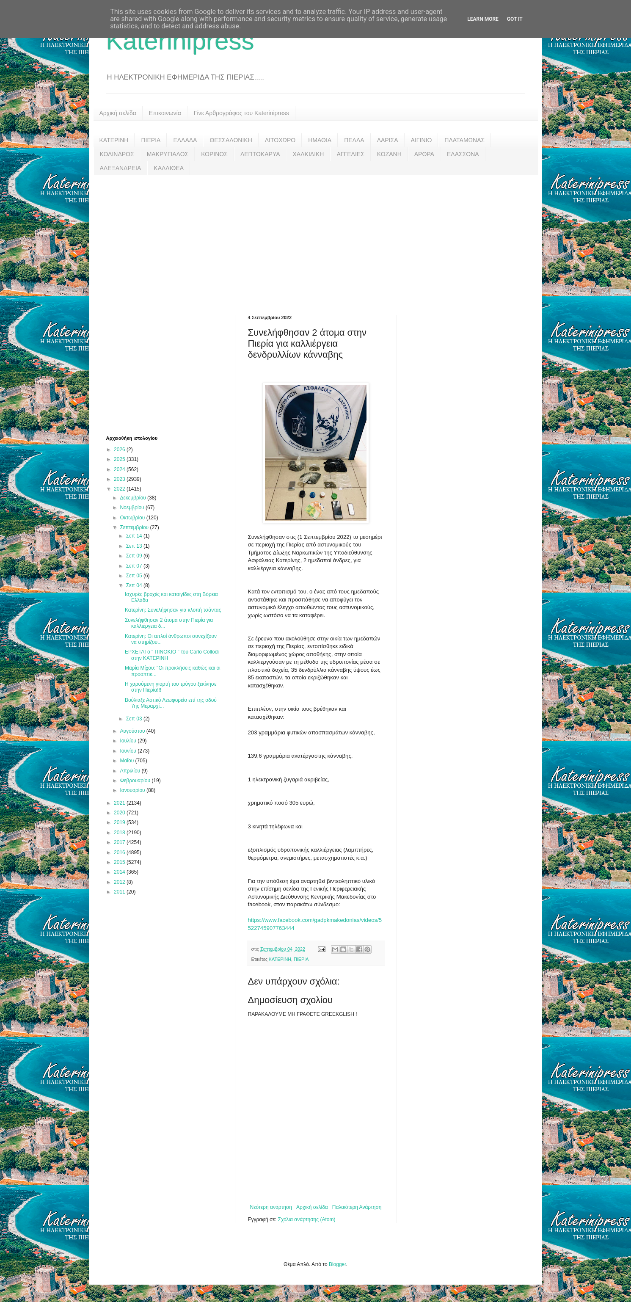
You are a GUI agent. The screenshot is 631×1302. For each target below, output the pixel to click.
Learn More (483, 19)
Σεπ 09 (134, 556)
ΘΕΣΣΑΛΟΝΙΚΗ (230, 140)
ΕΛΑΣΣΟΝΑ (463, 154)
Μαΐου (127, 761)
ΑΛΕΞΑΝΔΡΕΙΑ (120, 168)
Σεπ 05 (134, 576)
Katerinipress (180, 41)
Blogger (337, 1264)
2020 (120, 813)
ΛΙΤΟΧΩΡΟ (280, 140)
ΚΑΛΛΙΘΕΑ (169, 168)
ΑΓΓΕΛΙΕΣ (350, 154)
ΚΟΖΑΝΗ (389, 154)
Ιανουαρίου (133, 790)
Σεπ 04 (134, 585)
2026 (120, 449)
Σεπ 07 (134, 566)
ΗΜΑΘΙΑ (319, 140)
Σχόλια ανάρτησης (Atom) (306, 1219)
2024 (120, 469)
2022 (120, 489)
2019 (120, 822)
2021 (120, 803)
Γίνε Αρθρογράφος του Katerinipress (241, 113)
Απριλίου (130, 771)
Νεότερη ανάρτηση (271, 1207)
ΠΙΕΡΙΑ (150, 140)
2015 (120, 862)
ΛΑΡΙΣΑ (387, 140)
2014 (120, 872)
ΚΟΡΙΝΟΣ (214, 154)
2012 (120, 882)
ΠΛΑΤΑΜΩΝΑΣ (464, 140)
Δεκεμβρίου (133, 498)
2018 (120, 833)
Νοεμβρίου (133, 507)
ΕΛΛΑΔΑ (185, 140)
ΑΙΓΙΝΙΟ (421, 140)
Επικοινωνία (165, 113)
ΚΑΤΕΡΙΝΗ (114, 140)
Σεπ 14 (134, 536)
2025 (120, 459)
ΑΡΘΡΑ (424, 154)
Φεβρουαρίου (136, 780)
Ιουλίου (129, 741)
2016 (120, 852)
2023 (120, 479)
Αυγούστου (133, 731)
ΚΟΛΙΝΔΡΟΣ (117, 154)
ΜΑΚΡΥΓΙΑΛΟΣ (168, 154)
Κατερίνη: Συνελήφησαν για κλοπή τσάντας (173, 610)
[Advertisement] (315, 238)
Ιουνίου (129, 751)
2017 (120, 842)
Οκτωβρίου (133, 518)
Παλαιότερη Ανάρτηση (357, 1207)
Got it (515, 19)
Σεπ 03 (134, 719)
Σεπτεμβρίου (135, 527)
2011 (120, 892)
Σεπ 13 (134, 546)
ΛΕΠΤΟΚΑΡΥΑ (260, 154)
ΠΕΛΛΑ (354, 140)
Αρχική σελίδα (117, 113)
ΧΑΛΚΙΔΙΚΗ (308, 154)
